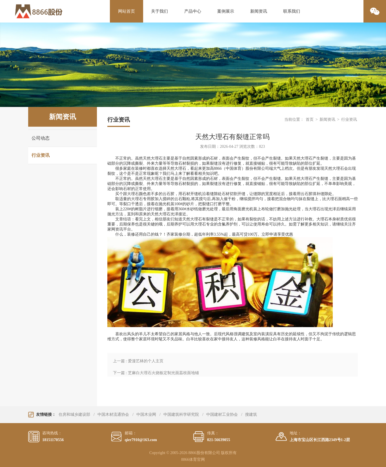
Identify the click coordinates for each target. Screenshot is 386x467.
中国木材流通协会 (113, 414)
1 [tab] (184, 100)
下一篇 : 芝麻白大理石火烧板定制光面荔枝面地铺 (156, 373)
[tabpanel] (193, 65)
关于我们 (159, 11)
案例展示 (225, 11)
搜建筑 (251, 414)
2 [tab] (201, 100)
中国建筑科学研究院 (181, 414)
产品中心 (192, 11)
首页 (310, 119)
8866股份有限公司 (204, 453)
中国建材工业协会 (222, 414)
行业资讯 (41, 155)
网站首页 (126, 11)
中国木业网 (146, 414)
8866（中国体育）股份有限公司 (241, 168)
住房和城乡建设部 (74, 414)
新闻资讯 (258, 11)
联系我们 (291, 11)
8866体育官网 (193, 459)
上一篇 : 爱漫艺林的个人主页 (138, 361)
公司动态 (41, 138)
